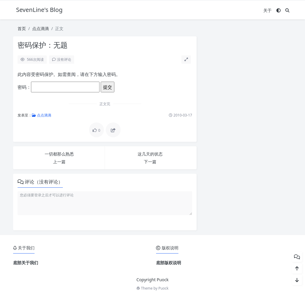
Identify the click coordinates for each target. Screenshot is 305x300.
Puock (163, 288)
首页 (22, 28)
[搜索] (287, 10)
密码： (58, 87)
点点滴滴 (40, 28)
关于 (267, 10)
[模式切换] (278, 10)
